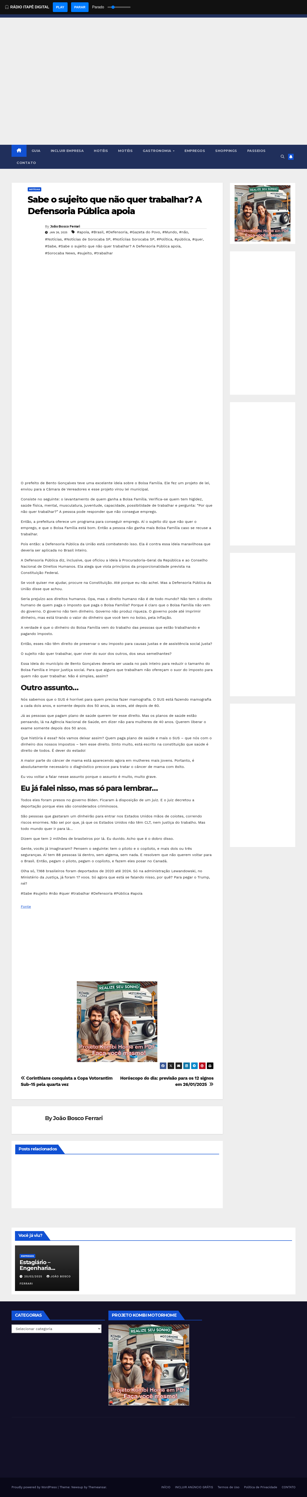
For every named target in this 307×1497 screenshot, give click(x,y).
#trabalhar (103, 253)
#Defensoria (117, 232)
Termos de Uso (229, 1487)
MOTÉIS (125, 151)
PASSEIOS (256, 151)
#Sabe (50, 246)
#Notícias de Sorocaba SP (87, 239)
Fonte (26, 906)
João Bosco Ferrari (65, 226)
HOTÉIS (101, 151)
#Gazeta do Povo (145, 232)
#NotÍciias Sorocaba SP (133, 239)
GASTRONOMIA (157, 151)
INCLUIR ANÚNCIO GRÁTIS (194, 1487)
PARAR (80, 7)
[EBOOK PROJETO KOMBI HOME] (117, 1021)
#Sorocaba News (60, 253)
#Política (164, 239)
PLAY (60, 7)
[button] (282, 156)
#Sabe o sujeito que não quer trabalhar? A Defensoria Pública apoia (119, 246)
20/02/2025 (33, 1276)
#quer (197, 239)
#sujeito (84, 253)
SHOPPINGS (226, 151)
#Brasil (97, 232)
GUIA (36, 151)
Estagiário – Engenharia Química (35, 1268)
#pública (182, 239)
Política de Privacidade (260, 1487)
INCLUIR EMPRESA (67, 151)
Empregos (27, 1256)
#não (183, 232)
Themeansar (97, 1487)
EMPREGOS (195, 151)
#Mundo (169, 232)
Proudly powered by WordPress (35, 1487)
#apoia (83, 232)
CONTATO (26, 163)
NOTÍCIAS (34, 189)
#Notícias (53, 239)
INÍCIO (165, 1487)
